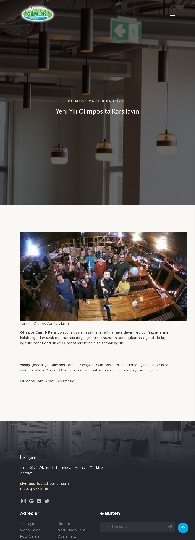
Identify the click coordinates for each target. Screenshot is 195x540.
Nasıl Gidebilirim (71, 530)
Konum (63, 524)
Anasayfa (27, 524)
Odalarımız (66, 536)
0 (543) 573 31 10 (34, 489)
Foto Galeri (29, 536)
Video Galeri (30, 530)
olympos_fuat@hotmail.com (44, 483)
